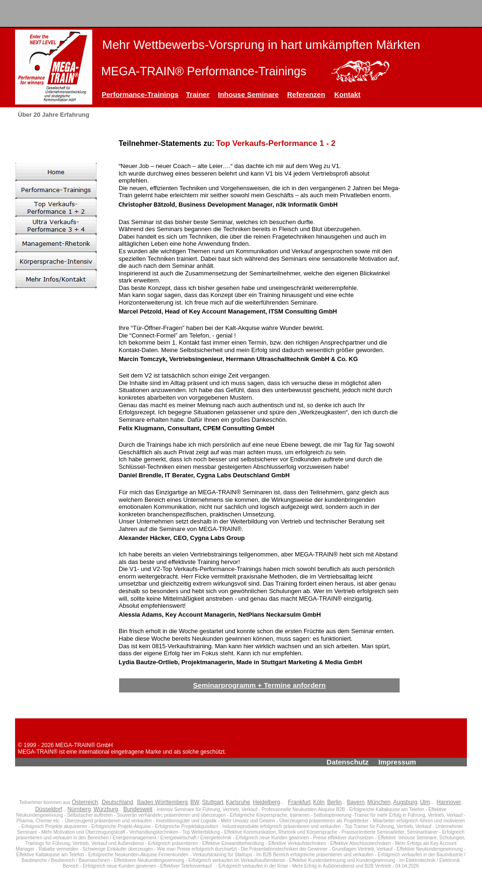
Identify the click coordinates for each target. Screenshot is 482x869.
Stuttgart (212, 802)
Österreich (85, 802)
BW (194, 802)
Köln (318, 802)
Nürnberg (79, 809)
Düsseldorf (48, 809)
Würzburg (106, 809)
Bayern (356, 802)
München (378, 802)
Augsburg (405, 802)
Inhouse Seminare (248, 94)
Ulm (425, 802)
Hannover (448, 802)
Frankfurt (299, 802)
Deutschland (117, 802)
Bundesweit (138, 809)
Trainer (197, 94)
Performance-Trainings (140, 94)
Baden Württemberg (162, 802)
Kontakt (347, 94)
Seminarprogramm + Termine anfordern (259, 685)
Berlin (334, 802)
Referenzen (306, 94)
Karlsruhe (238, 802)
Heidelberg (266, 802)
